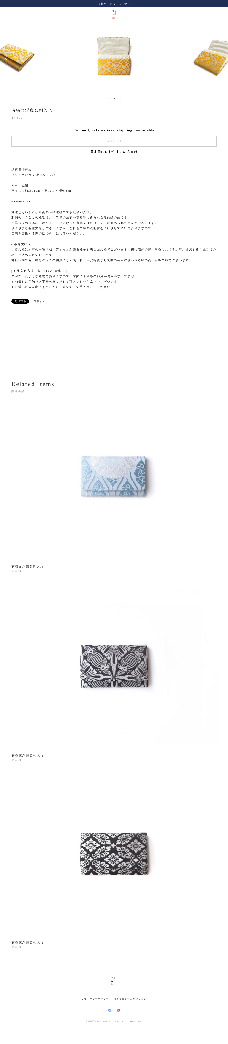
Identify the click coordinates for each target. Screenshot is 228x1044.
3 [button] (114, 98)
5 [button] (120, 98)
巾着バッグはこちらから (114, 3)
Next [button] (221, 57)
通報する (39, 301)
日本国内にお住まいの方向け (114, 152)
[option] (114, 57)
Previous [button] (7, 57)
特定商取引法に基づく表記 (130, 999)
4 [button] (117, 98)
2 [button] (111, 98)
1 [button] (108, 98)
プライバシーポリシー (95, 999)
